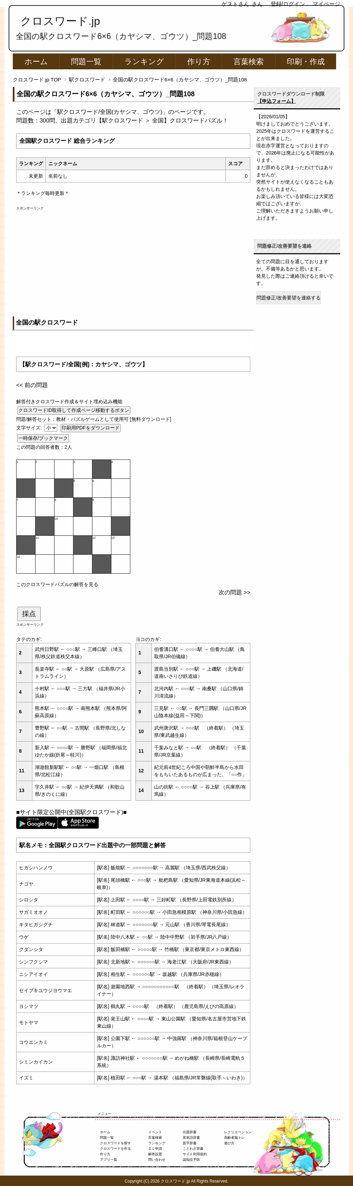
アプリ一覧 (108, 1160)
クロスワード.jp (60, 21)
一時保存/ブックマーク (43, 438)
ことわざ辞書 (193, 1148)
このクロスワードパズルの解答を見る (57, 584)
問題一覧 (86, 61)
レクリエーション (238, 1132)
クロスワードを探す (115, 1143)
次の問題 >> (234, 592)
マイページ (326, 4)
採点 (29, 613)
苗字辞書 (189, 1143)
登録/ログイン (288, 4)
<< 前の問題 (32, 385)
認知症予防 (191, 1160)
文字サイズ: (29, 428)
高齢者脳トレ (234, 1137)
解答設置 (155, 1154)
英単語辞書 (191, 1137)
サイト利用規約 (195, 1154)
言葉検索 (248, 61)
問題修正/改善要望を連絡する (288, 297)
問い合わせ (156, 1160)
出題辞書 (189, 1132)
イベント (155, 1132)
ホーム (36, 61)
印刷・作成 (306, 61)
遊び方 (229, 1143)
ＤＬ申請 (155, 1148)
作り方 (198, 61)
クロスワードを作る (115, 1148)
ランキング (144, 61)
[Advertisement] (133, 259)
